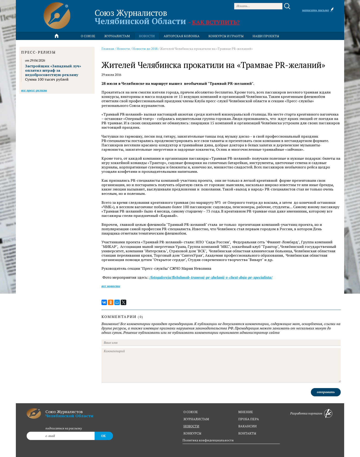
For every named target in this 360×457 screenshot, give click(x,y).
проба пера (248, 419)
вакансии (247, 426)
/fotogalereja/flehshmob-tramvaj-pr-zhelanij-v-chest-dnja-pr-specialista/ (211, 277)
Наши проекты (266, 36)
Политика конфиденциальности (208, 440)
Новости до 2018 (145, 48)
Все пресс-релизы (34, 90)
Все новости (110, 286)
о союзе (190, 412)
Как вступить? (215, 22)
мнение (245, 412)
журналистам (196, 419)
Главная (107, 48)
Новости (123, 48)
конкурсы (192, 433)
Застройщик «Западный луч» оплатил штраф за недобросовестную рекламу (53, 70)
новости (147, 36)
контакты (247, 433)
